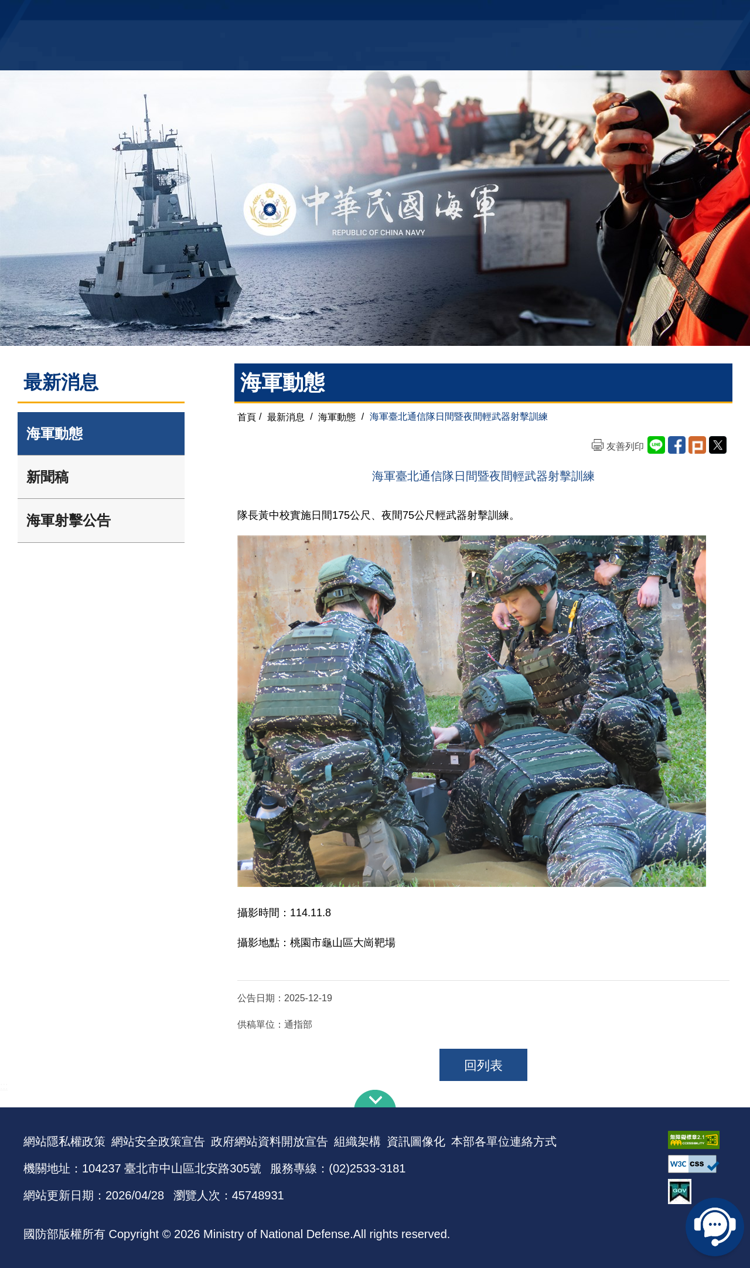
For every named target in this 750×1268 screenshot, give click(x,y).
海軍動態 (54, 433)
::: (4, 1086)
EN (399, 15)
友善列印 (625, 446)
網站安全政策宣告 (158, 1141)
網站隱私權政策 (64, 1141)
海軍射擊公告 (68, 520)
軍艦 (593, 15)
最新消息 (286, 416)
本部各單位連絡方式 (504, 1141)
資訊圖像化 (416, 1141)
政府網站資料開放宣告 (269, 1141)
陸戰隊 (660, 15)
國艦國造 (624, 15)
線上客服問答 (715, 1227)
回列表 (483, 1065)
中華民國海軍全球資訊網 (202, 16)
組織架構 (357, 1141)
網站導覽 (371, 15)
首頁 (246, 416)
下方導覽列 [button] (375, 1098)
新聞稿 (47, 477)
